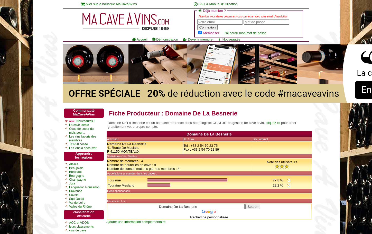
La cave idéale (79, 125)
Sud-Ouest (76, 199)
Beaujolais (76, 168)
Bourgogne (76, 176)
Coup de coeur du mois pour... (81, 130)
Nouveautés (228, 39)
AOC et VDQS (79, 223)
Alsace (73, 164)
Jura (72, 183)
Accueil (139, 39)
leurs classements (81, 226)
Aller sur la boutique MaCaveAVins (109, 4)
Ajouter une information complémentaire (136, 222)
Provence (75, 191)
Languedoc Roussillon (84, 187)
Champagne (77, 179)
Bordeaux (75, 172)
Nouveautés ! (86, 121)
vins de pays (77, 230)
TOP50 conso (78, 144)
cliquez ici (273, 123)
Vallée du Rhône (80, 206)
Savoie (74, 195)
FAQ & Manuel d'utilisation (216, 4)
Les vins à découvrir (83, 148)
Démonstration (165, 39)
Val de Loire (77, 202)
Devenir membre (197, 39)
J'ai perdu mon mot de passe (245, 33)
